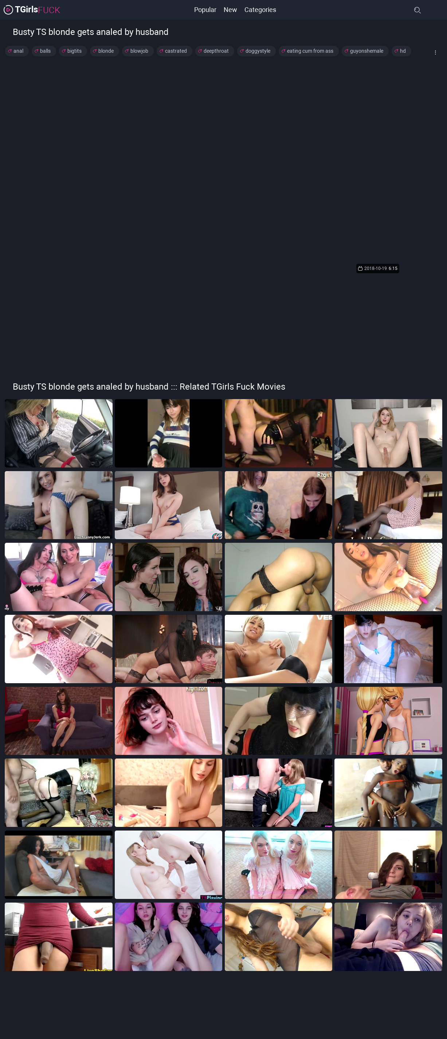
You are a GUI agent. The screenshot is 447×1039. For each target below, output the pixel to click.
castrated (176, 51)
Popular (205, 9)
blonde (106, 51)
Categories (260, 9)
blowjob (139, 51)
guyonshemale (366, 51)
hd (403, 51)
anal (18, 51)
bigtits (74, 51)
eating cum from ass (310, 51)
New (230, 9)
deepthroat (216, 51)
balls (45, 51)
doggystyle (258, 51)
